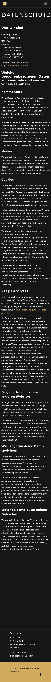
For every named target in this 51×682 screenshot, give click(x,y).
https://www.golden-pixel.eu (14, 65)
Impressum (15, 637)
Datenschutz (16, 633)
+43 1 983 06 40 (17, 653)
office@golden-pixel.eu (21, 656)
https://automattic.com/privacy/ (16, 138)
